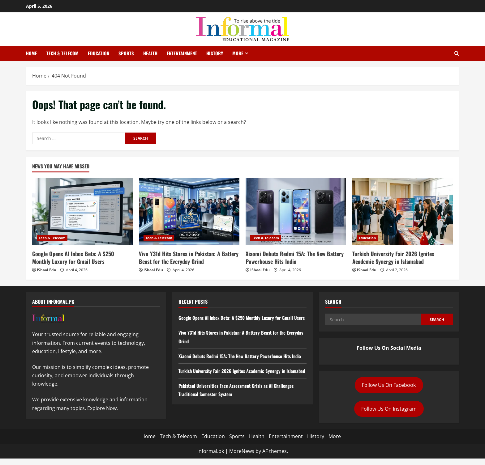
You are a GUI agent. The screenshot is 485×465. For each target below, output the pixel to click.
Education (98, 53)
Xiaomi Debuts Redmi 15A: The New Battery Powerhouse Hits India (295, 257)
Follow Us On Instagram (389, 408)
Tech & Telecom (62, 53)
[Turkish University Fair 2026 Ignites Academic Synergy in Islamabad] (402, 211)
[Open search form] (456, 53)
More (237, 53)
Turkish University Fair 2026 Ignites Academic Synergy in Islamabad (393, 257)
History (214, 53)
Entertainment (182, 53)
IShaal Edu (46, 270)
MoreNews (241, 457)
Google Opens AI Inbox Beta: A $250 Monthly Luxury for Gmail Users (73, 257)
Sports (126, 53)
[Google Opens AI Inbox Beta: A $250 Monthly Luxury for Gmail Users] (82, 211)
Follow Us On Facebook (389, 385)
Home (31, 53)
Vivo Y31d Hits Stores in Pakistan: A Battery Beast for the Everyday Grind (188, 257)
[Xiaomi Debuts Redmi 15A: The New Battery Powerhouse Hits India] (296, 211)
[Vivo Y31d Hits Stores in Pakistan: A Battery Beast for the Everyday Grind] (189, 211)
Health (150, 53)
